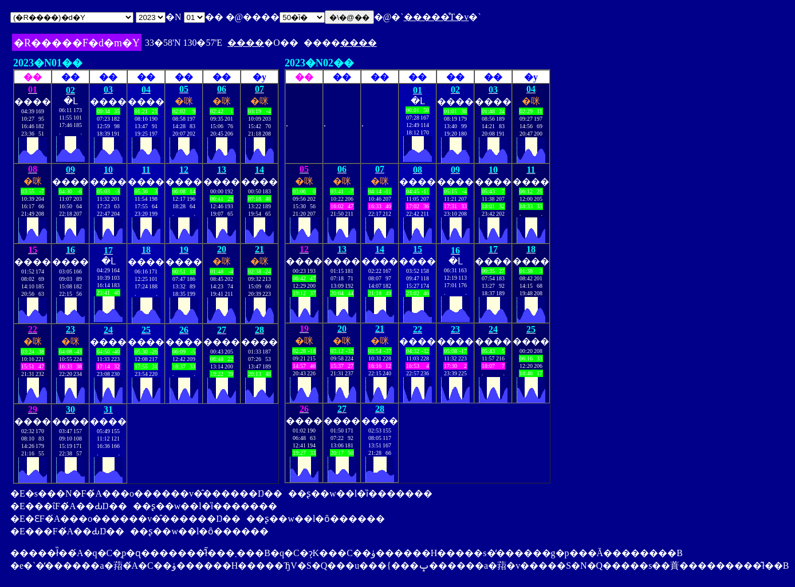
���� (245, 42)
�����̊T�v (436, 17)
